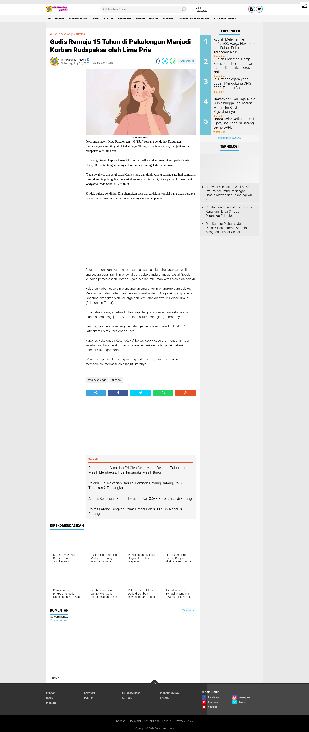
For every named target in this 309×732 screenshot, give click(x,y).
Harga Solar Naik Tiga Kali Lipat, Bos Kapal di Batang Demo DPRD (232, 123)
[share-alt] (96, 393)
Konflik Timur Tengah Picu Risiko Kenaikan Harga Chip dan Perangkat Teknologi (229, 211)
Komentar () (187, 60)
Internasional (78, 18)
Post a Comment (60, 620)
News (96, 18)
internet (169, 18)
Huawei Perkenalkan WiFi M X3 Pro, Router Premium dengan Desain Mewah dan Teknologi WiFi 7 (230, 193)
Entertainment (132, 692)
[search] (143, 9)
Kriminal (80, 34)
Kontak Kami (151, 721)
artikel (127, 697)
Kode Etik (167, 721)
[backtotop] (154, 684)
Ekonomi (89, 692)
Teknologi (124, 18)
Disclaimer (134, 721)
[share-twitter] (165, 61)
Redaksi (121, 721)
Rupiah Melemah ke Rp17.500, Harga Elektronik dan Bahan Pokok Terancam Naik (235, 43)
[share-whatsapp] (173, 61)
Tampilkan (188, 610)
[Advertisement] (66, 128)
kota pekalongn (64, 34)
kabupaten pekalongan (195, 18)
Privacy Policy (184, 721)
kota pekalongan (225, 18)
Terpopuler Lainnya (229, 138)
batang (140, 18)
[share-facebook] (157, 61)
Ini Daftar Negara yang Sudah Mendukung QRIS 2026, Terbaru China (234, 83)
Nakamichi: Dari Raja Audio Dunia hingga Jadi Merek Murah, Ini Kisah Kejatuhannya (232, 105)
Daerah (60, 18)
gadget (154, 18)
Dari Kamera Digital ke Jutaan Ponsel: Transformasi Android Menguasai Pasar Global (226, 228)
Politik (109, 18)
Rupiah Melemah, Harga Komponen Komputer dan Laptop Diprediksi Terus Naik (233, 63)
